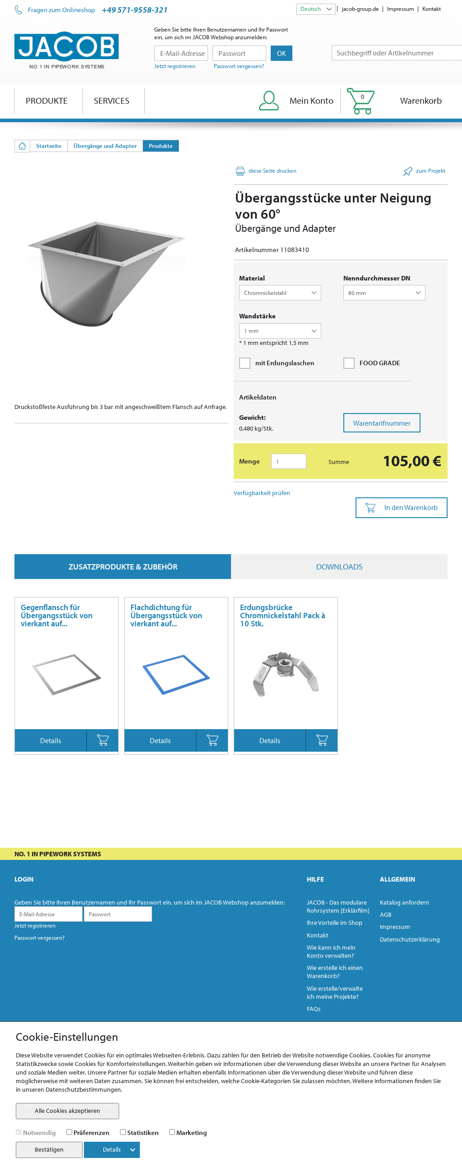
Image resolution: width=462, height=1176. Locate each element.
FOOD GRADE (371, 363)
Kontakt (431, 8)
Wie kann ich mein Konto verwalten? (331, 951)
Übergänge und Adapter (105, 145)
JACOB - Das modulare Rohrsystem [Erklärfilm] (338, 906)
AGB (386, 914)
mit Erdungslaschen (276, 363)
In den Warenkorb (401, 508)
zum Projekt (424, 171)
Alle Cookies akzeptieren (67, 1111)
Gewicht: (252, 417)
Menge (249, 461)
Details (50, 740)
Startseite (48, 145)
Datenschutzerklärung (410, 939)
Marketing (191, 1132)
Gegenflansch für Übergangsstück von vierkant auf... (56, 615)
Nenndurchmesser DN (376, 278)
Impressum (400, 8)
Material (252, 278)
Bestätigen (49, 1149)
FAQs (314, 1009)
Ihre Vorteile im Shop (334, 923)
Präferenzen (92, 1132)
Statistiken (143, 1132)
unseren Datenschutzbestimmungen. (72, 1089)
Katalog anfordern (404, 902)
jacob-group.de (360, 8)
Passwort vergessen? (239, 65)
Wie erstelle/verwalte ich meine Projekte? (335, 992)
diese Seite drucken (266, 171)
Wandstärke (257, 316)
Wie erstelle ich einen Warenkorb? (335, 972)
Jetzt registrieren (174, 65)
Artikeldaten (258, 397)
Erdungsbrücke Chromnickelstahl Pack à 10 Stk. (282, 615)
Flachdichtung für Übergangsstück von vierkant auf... (166, 615)
